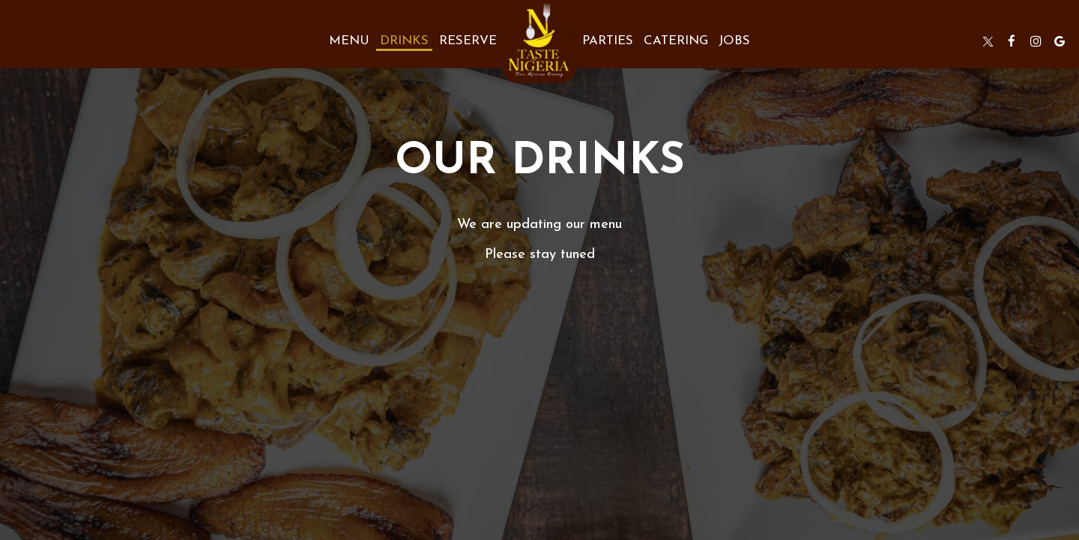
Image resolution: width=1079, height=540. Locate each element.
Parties (607, 40)
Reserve (468, 40)
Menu (349, 40)
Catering (676, 40)
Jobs (734, 40)
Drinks (404, 40)
